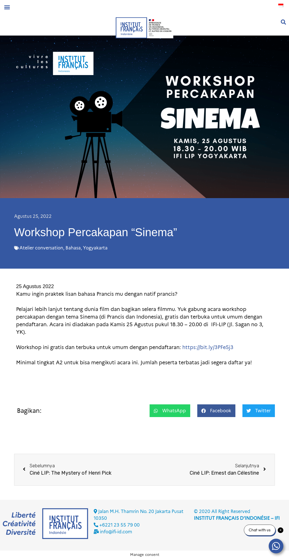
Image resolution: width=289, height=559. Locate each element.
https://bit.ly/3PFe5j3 (207, 347)
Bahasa (73, 248)
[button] (7, 7)
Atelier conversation (41, 248)
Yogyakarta (95, 248)
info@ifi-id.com (116, 531)
